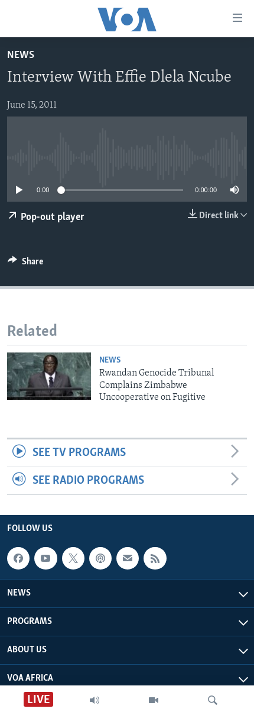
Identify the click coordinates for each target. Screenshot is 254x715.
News (20, 55)
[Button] (25, 264)
